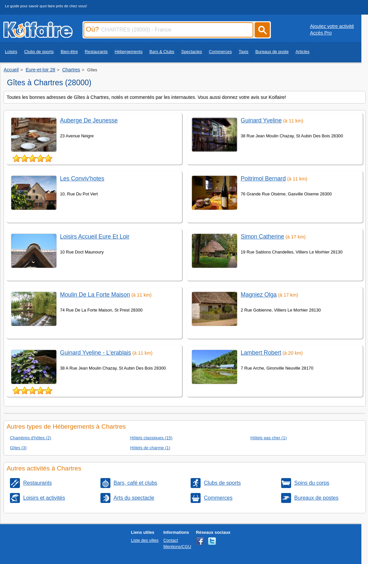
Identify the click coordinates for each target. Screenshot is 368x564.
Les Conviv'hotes (82, 178)
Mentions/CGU (177, 546)
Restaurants (96, 51)
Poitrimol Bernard (263, 178)
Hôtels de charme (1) (150, 447)
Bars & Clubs (162, 51)
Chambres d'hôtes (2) (30, 437)
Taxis (243, 51)
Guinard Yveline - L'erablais (95, 352)
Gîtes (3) (18, 447)
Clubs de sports (39, 51)
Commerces (220, 51)
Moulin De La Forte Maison (95, 294)
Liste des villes (144, 540)
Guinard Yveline (261, 120)
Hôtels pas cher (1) (268, 437)
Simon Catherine (262, 236)
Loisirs (11, 51)
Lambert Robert (261, 352)
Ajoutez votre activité (332, 26)
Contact (170, 540)
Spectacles (191, 51)
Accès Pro (321, 32)
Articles (303, 51)
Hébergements (129, 51)
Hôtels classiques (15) (151, 437)
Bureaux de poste (271, 51)
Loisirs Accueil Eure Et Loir (94, 236)
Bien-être (69, 51)
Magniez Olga (259, 294)
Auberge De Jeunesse (89, 120)
